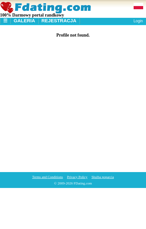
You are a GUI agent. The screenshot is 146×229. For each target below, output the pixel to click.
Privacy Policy (77, 177)
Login (138, 21)
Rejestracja (59, 20)
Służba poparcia (102, 177)
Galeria (24, 20)
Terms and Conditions (47, 177)
